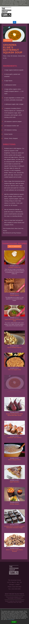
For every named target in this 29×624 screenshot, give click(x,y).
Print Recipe (8, 40)
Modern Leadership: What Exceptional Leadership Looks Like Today (14, 602)
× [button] (1, 610)
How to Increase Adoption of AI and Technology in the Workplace (14, 597)
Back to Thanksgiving (14, 246)
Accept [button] (14, 622)
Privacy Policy (10, 619)
